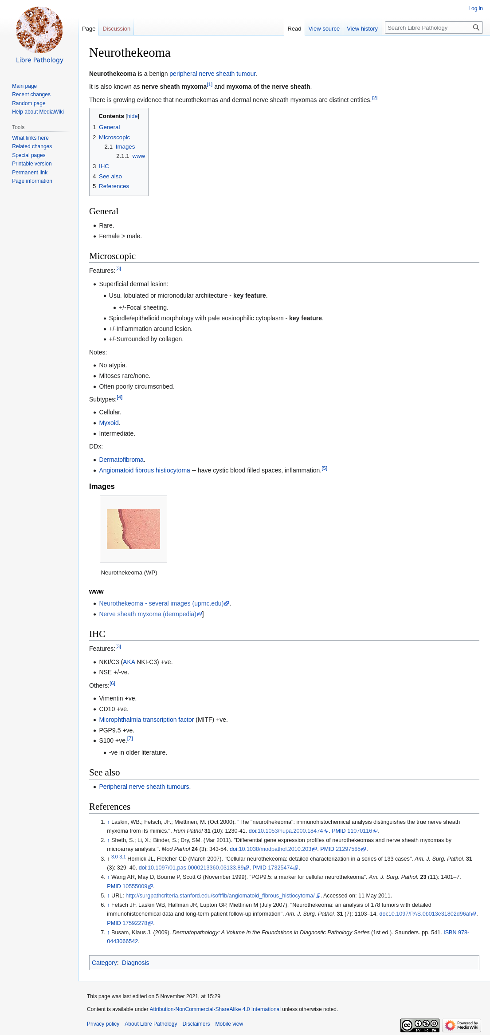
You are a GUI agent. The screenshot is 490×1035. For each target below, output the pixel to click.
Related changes (32, 146)
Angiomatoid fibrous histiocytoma (144, 470)
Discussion (116, 28)
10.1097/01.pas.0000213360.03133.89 (195, 868)
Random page (28, 103)
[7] (130, 738)
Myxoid (108, 422)
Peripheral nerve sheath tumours (144, 786)
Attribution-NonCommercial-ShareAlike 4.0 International (214, 1009)
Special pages (28, 155)
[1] (209, 84)
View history (362, 28)
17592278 (134, 923)
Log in (475, 8)
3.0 (114, 856)
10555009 (134, 886)
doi (252, 831)
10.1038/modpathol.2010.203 (275, 849)
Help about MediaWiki (38, 112)
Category (104, 962)
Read (295, 28)
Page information (32, 181)
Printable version (31, 164)
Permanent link (29, 172)
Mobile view (229, 1024)
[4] (119, 397)
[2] (374, 97)
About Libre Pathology (151, 1024)
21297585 (348, 849)
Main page (24, 86)
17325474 (280, 868)
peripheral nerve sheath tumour (212, 73)
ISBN (449, 932)
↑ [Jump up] (108, 822)
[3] (118, 269)
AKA (129, 661)
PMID (338, 831)
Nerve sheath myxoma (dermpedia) (147, 614)
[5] (324, 468)
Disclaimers (196, 1024)
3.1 (122, 856)
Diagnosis (135, 962)
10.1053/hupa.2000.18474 (290, 831)
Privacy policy (103, 1024)
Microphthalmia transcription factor (146, 719)
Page (88, 28)
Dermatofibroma (121, 459)
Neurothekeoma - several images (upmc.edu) (161, 603)
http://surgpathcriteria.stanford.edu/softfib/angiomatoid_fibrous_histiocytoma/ (219, 896)
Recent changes (31, 94)
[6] (112, 683)
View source (324, 28)
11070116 (359, 831)
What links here (30, 138)
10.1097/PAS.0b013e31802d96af (429, 914)
